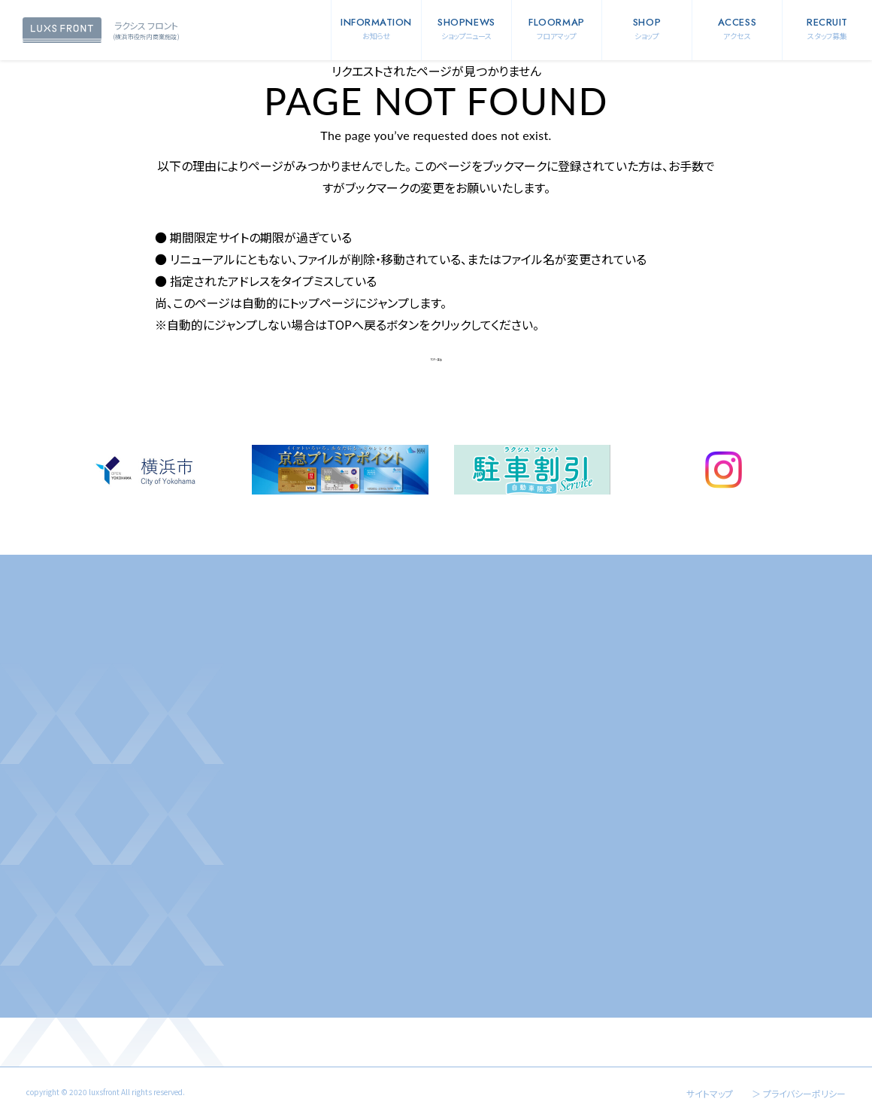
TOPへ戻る (436, 359)
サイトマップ (709, 1093)
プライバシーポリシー (804, 1093)
